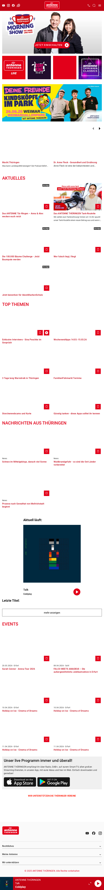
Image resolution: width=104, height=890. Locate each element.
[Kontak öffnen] (88, 5)
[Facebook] (13, 5)
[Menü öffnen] (100, 5)
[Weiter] (100, 128)
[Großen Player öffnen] (90, 883)
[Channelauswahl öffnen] (94, 5)
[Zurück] (93, 128)
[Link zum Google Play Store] (53, 782)
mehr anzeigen (52, 612)
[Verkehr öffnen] (18, 5)
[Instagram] (8, 5)
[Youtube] (3, 5)
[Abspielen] (98, 883)
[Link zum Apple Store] (20, 782)
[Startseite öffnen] (52, 5)
